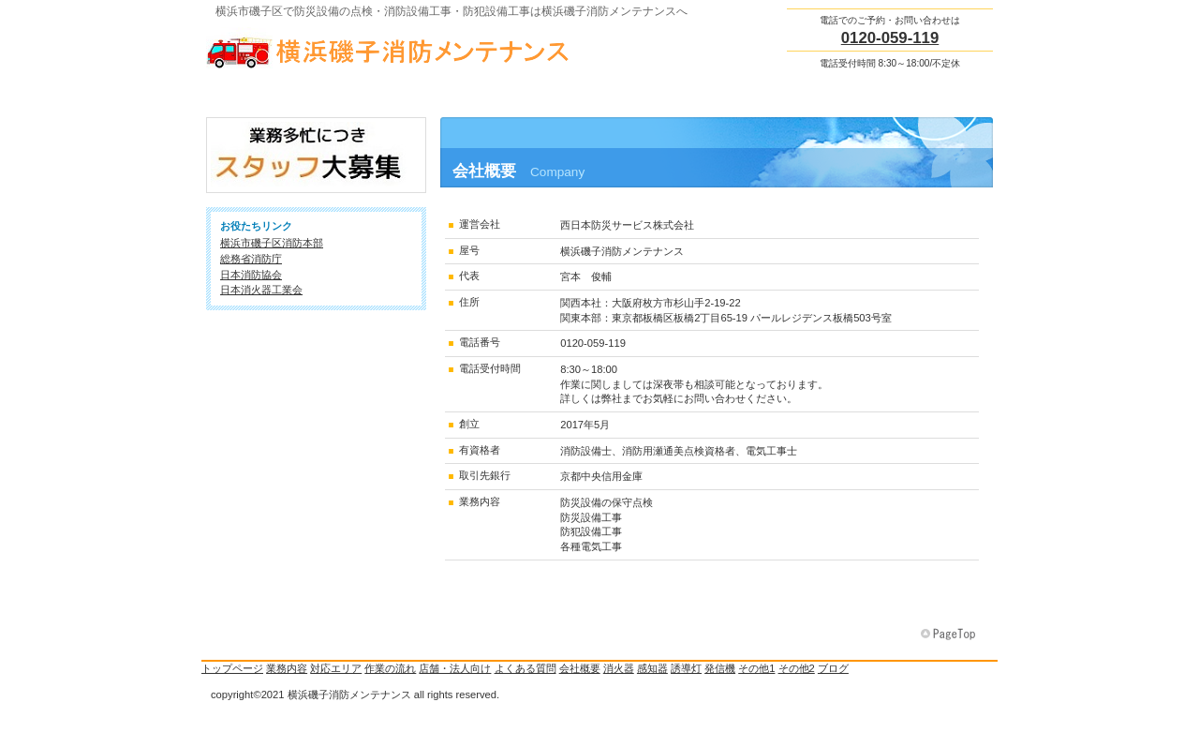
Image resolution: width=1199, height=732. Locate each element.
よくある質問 (525, 668)
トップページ (232, 668)
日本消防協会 (251, 274)
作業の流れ (390, 668)
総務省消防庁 (251, 258)
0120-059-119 (890, 38)
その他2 (796, 668)
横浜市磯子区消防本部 (271, 242)
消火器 (618, 668)
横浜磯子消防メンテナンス (393, 47)
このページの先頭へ (950, 634)
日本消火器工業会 (261, 289)
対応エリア (336, 668)
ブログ (833, 668)
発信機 (719, 668)
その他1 (756, 668)
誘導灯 (686, 668)
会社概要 (579, 668)
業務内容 (286, 668)
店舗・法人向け (455, 668)
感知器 (652, 668)
